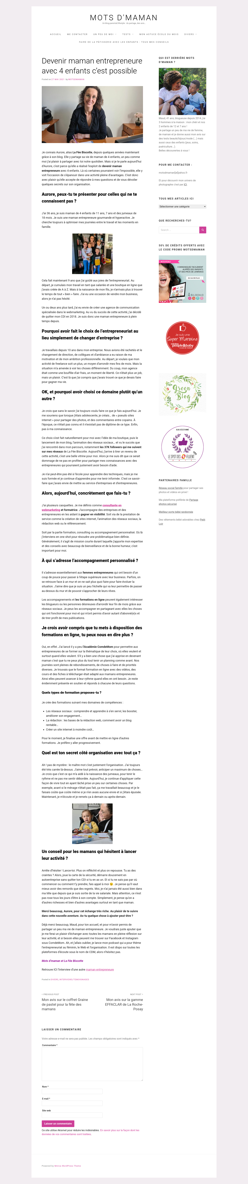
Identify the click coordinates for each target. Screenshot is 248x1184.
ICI (185, 184)
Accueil (55, 34)
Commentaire (49, 1045)
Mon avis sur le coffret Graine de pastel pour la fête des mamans (65, 1001)
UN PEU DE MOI (103, 34)
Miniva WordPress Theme (67, 1166)
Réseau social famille (171, 488)
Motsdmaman (76, 79)
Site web (46, 1110)
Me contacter (77, 34)
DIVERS (189, 34)
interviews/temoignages (74, 979)
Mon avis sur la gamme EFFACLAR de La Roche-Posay (119, 1001)
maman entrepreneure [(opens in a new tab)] (100, 969)
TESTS (126, 34)
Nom (45, 1086)
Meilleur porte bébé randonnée (176, 511)
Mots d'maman (124, 18)
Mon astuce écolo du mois (159, 34)
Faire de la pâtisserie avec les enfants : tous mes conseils (124, 42)
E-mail (46, 1098)
